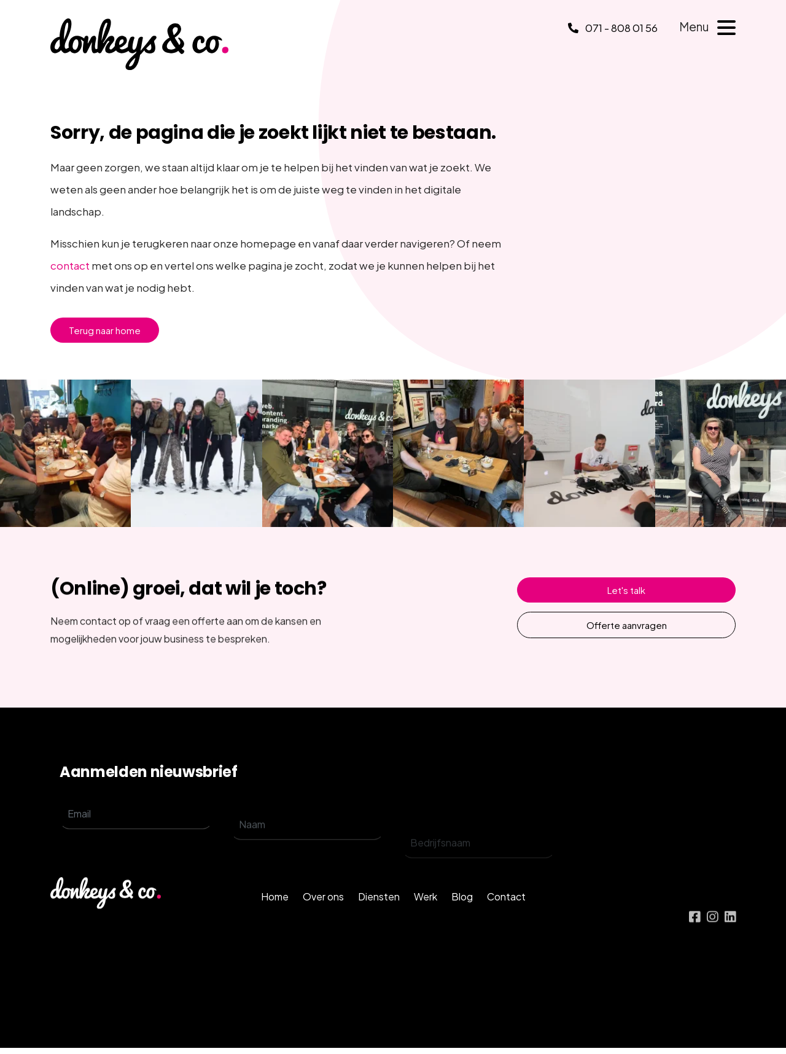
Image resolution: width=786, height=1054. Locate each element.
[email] (136, 826)
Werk (425, 914)
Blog (462, 914)
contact (70, 265)
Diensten (379, 914)
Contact (506, 914)
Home (275, 914)
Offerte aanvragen (626, 625)
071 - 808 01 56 (613, 27)
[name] (307, 847)
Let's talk (626, 590)
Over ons (323, 914)
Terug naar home (105, 330)
